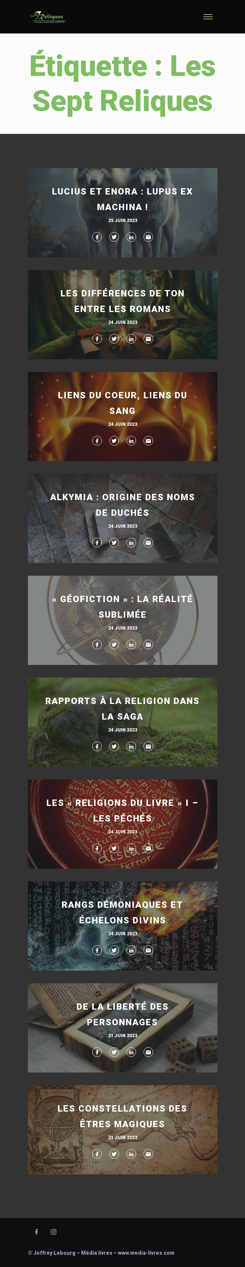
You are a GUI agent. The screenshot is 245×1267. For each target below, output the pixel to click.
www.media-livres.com (146, 1253)
